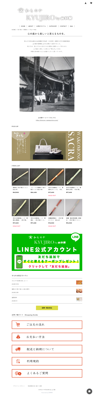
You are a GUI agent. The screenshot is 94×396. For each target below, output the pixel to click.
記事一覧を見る (47, 308)
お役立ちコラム (41, 26)
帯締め (26, 30)
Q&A (71, 26)
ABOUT (30, 26)
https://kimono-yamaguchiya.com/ (47, 120)
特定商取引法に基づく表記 (35, 386)
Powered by (47, 392)
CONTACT (63, 26)
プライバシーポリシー (19, 386)
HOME (23, 26)
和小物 (20, 30)
